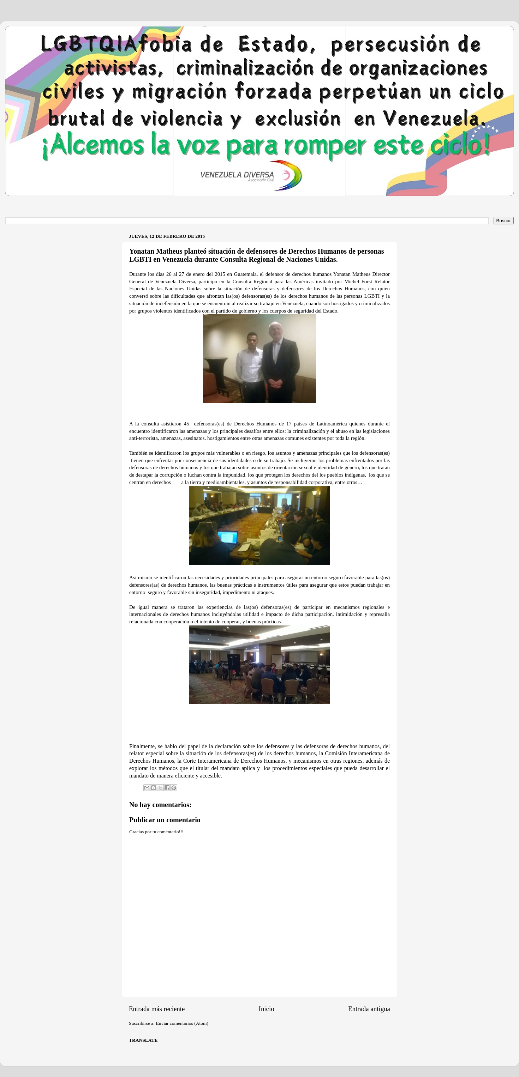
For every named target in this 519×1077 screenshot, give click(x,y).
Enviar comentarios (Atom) (182, 1023)
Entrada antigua (369, 1008)
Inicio (266, 1008)
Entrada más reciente (157, 1008)
